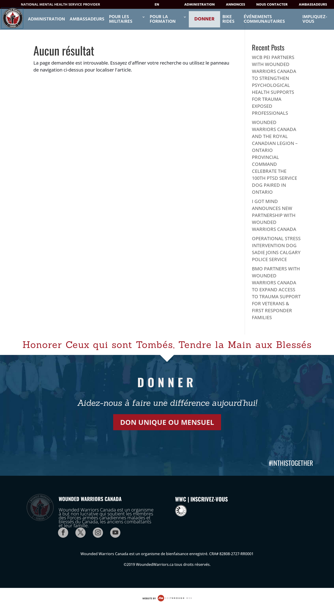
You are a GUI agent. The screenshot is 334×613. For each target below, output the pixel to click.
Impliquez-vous (314, 19)
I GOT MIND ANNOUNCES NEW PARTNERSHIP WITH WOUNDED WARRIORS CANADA (274, 215)
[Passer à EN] (160, 6)
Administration (199, 5)
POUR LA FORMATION (163, 19)
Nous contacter (272, 5)
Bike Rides (228, 19)
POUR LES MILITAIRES (120, 19)
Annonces (235, 5)
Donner (204, 19)
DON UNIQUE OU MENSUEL (167, 422)
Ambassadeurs (313, 5)
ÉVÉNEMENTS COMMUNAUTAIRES (264, 19)
